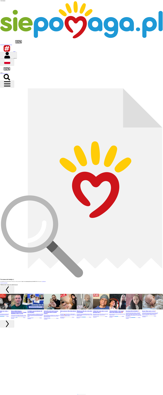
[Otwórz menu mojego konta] (8, 55)
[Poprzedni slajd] (7, 289)
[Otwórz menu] (7, 84)
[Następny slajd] (7, 323)
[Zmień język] (7, 62)
